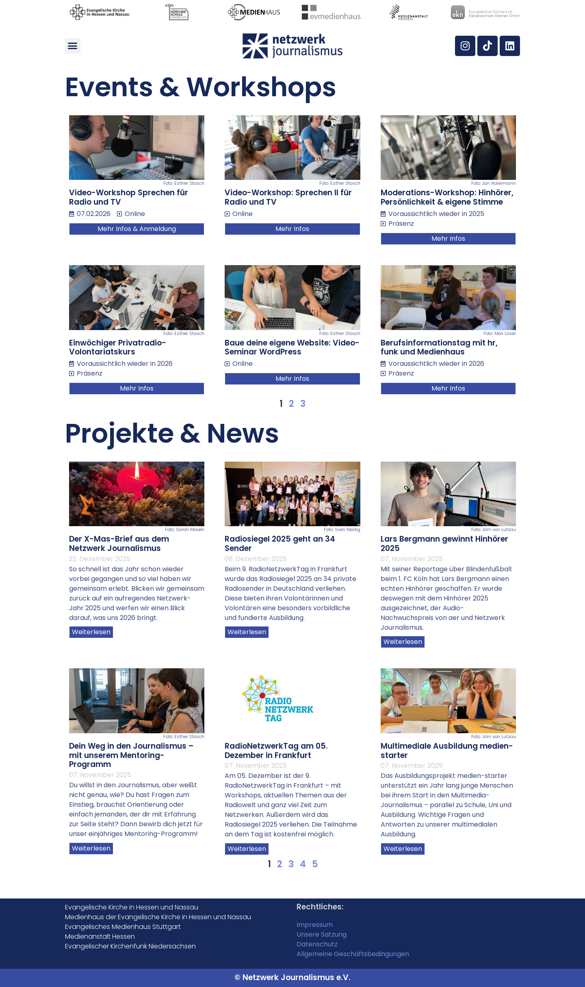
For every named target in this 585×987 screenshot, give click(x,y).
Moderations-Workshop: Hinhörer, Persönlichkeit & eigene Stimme (447, 197)
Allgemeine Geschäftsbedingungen (353, 954)
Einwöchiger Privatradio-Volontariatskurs (117, 347)
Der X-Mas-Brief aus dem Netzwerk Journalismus (119, 543)
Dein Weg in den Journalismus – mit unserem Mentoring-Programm (131, 755)
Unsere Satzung (322, 934)
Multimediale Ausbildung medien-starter (447, 751)
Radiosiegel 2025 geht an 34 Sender (280, 543)
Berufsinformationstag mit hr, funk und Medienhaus (439, 347)
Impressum (315, 924)
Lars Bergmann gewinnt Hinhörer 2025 (444, 543)
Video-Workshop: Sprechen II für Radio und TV (288, 197)
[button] (72, 46)
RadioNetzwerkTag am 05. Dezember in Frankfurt (276, 751)
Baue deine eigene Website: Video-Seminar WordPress (292, 347)
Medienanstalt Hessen (100, 936)
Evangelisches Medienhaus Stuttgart (123, 926)
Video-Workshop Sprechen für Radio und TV (128, 197)
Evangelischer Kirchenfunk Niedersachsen (130, 946)
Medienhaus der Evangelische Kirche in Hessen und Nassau (158, 917)
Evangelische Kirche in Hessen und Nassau (131, 907)
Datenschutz (317, 944)
